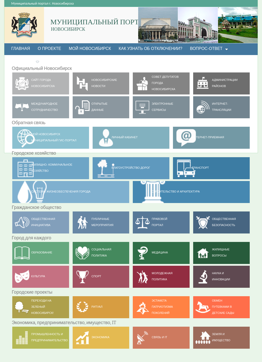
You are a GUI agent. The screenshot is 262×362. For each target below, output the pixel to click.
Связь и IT (159, 337)
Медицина (160, 252)
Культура (38, 276)
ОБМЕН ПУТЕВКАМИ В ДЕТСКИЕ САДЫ (223, 306)
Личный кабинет (125, 137)
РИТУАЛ (97, 306)
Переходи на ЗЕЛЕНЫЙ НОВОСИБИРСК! (42, 306)
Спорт (96, 276)
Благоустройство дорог (131, 167)
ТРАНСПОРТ (200, 167)
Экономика (101, 337)
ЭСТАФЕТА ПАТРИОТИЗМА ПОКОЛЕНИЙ (162, 306)
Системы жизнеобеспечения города (60, 191)
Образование (41, 252)
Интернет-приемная (208, 137)
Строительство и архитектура (176, 191)
